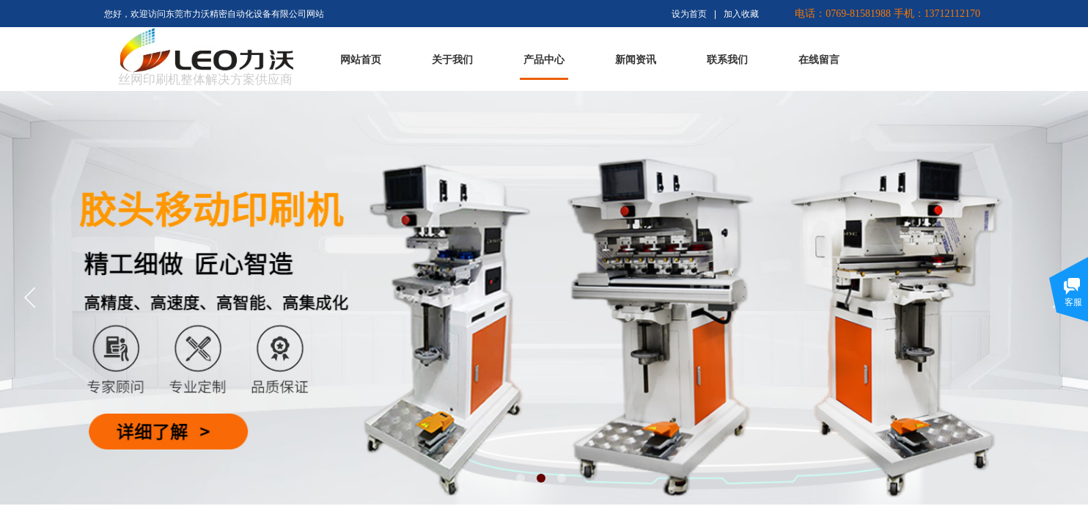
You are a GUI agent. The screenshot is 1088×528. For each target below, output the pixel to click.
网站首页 (360, 59)
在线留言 (818, 59)
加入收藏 (741, 14)
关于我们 (452, 59)
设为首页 (689, 14)
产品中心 (544, 59)
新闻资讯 (635, 59)
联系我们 (727, 59)
